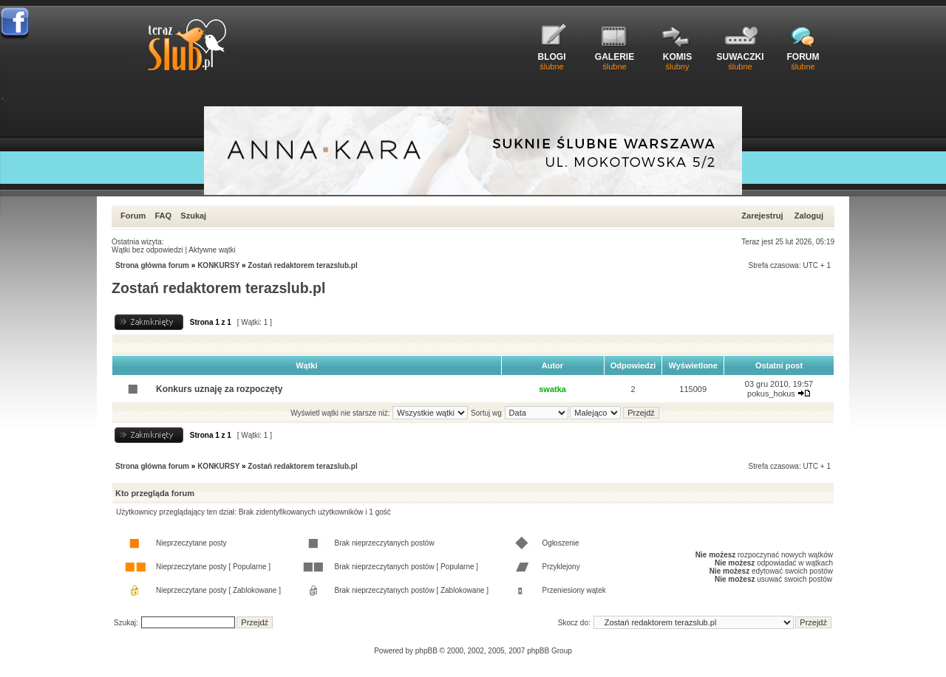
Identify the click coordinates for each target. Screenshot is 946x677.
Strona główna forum (152, 265)
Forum (133, 215)
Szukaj (193, 215)
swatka (552, 389)
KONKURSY (218, 265)
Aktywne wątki (211, 250)
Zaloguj (808, 215)
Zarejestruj (762, 215)
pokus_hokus (771, 393)
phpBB (426, 651)
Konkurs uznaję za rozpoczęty (219, 389)
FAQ (162, 215)
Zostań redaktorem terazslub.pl (302, 265)
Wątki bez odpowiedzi (147, 250)
